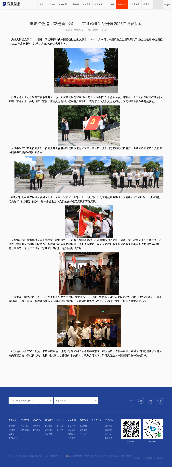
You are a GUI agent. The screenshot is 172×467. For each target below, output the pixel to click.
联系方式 (108, 426)
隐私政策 (149, 458)
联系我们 (147, 4)
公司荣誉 (12, 430)
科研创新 (24, 426)
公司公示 (108, 434)
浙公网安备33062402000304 (77, 456)
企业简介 (12, 426)
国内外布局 (25, 430)
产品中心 (75, 4)
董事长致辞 (13, 438)
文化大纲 (60, 426)
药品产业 (36, 426)
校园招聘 (71, 434)
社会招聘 (71, 430)
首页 (41, 4)
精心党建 (122, 4)
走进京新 (51, 4)
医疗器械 (36, 430)
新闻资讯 (87, 4)
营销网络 (108, 430)
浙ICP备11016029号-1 (54, 456)
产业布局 (63, 4)
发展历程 (12, 434)
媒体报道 (48, 430)
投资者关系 (135, 4)
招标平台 (108, 438)
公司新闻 (48, 426)
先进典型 (83, 430)
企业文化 (98, 4)
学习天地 (83, 434)
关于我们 (137, 458)
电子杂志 (48, 434)
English (167, 4)
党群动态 (83, 426)
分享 (105, 30)
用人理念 (71, 426)
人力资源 (110, 4)
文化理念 (60, 430)
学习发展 (71, 438)
